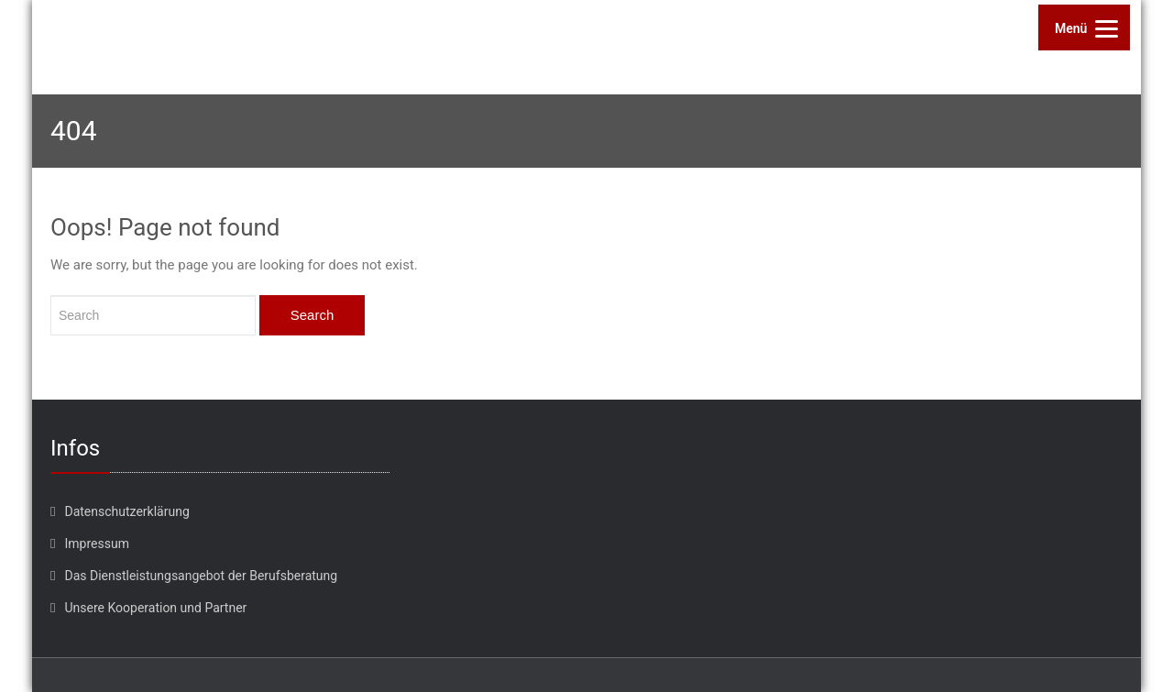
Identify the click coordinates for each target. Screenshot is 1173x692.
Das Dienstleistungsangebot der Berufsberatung (200, 575)
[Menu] (1084, 27)
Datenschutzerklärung (126, 511)
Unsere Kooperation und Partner (155, 607)
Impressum (96, 543)
